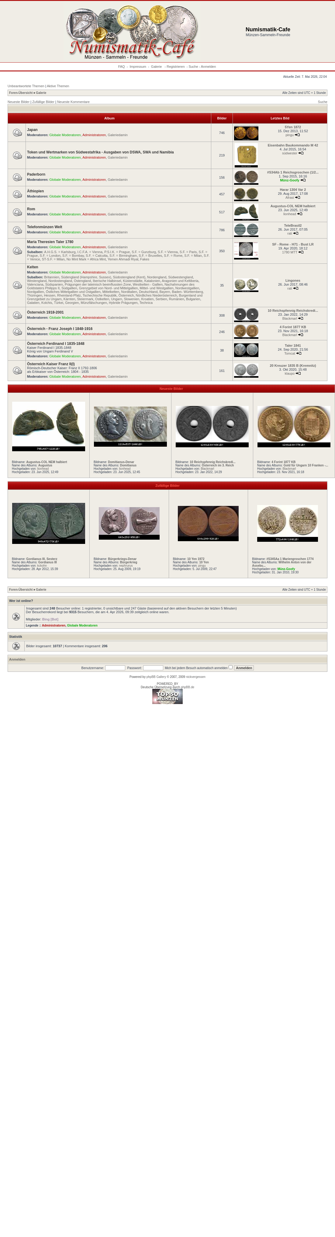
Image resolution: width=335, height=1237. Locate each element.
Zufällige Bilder (43, 102)
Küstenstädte (132, 281)
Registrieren (176, 66)
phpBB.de (187, 687)
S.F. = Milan (193, 255)
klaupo (290, 373)
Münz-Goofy (289, 180)
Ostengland (82, 281)
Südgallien (69, 288)
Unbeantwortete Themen (26, 86)
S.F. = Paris (188, 252)
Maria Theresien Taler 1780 (50, 242)
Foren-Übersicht (21, 92)
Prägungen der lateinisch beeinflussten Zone (98, 284)
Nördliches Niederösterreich (156, 295)
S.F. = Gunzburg (144, 252)
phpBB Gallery (156, 677)
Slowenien (132, 299)
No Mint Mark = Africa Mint (86, 259)
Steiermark (85, 299)
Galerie (157, 66)
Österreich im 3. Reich (218, 465)
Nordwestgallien (187, 288)
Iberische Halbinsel (107, 281)
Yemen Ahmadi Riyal (123, 259)
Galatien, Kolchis (39, 302)
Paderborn (36, 174)
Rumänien (176, 299)
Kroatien (147, 299)
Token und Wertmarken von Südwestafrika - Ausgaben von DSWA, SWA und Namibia (100, 152)
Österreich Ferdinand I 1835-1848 (56, 344)
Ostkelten (102, 299)
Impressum (138, 66)
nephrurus (126, 565)
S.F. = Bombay (73, 255)
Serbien (161, 299)
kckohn (42, 565)
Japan (32, 130)
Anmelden (208, 66)
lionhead (289, 214)
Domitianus (128, 465)
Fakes (144, 259)
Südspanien (54, 284)
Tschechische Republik (100, 295)
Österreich (126, 295)
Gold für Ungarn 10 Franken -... (306, 465)
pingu (290, 135)
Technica (146, 302)
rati (289, 233)
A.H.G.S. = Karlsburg (59, 252)
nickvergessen (195, 677)
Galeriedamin (117, 135)
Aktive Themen (58, 86)
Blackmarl (289, 318)
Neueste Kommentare (73, 102)
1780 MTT (289, 252)
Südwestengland (180, 277)
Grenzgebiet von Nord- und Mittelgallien (108, 288)
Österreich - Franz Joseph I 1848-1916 (59, 329)
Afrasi (289, 197)
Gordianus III (47, 562)
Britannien (51, 277)
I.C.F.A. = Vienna (89, 252)
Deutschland (148, 292)
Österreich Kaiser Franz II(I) (51, 364)
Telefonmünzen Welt (44, 227)
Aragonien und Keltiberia (180, 281)
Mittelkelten (110, 292)
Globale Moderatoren (65, 135)
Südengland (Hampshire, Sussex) (86, 277)
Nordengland (156, 277)
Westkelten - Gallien (148, 284)
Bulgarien (193, 299)
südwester (289, 153)
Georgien (72, 302)
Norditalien (129, 292)
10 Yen (204, 562)
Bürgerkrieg (128, 562)
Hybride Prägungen (123, 302)
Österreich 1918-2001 (45, 312)
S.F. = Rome (173, 255)
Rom (31, 209)
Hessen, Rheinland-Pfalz (62, 295)
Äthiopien (35, 191)
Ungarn (116, 299)
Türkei (58, 302)
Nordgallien (35, 292)
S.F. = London (50, 255)
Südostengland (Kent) (129, 277)
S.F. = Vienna (168, 252)
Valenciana (35, 284)
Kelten (32, 267)
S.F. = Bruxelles (150, 255)
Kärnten (69, 299)
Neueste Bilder (18, 102)
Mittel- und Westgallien (157, 288)
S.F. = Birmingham (123, 255)
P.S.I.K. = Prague (117, 252)
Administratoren (94, 135)
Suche (193, 66)
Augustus (45, 465)
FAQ (121, 66)
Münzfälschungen (94, 302)
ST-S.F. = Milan (53, 259)
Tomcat (289, 353)
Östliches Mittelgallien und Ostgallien (73, 292)
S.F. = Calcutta (97, 255)
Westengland (37, 281)
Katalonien (152, 281)
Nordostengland (60, 281)
